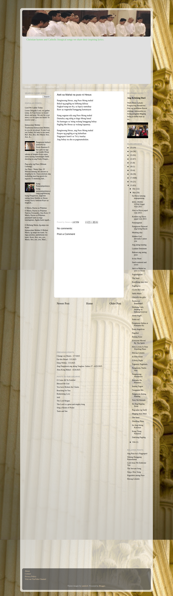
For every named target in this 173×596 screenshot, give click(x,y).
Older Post (115, 303)
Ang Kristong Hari (136, 98)
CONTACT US (52, 87)
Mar (134, 192)
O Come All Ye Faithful (66, 380)
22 (131, 159)
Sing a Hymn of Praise (65, 408)
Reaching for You (63, 390)
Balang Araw (137, 337)
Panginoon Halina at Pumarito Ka (140, 324)
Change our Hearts (64, 356)
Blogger (102, 586)
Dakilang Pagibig (139, 437)
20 (131, 166)
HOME (28, 87)
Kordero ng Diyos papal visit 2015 (139, 217)
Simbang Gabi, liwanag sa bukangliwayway (139, 309)
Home (89, 303)
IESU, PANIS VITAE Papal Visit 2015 (138, 204)
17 (131, 178)
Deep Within (62, 363)
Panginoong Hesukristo (137, 375)
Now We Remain (138, 400)
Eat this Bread (62, 359)
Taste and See (62, 411)
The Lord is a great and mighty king (71, 404)
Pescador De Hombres (137, 381)
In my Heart (137, 258)
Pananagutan (137, 223)
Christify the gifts (139, 297)
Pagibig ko (136, 286)
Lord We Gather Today (34, 108)
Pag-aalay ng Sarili (139, 410)
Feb (134, 442)
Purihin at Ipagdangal (137, 302)
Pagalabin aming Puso (135, 475)
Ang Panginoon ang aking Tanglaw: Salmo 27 (75, 366)
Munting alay (137, 232)
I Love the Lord (138, 290)
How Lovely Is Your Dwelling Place (140, 348)
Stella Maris (137, 293)
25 (131, 148)
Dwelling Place (138, 421)
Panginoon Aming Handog (139, 395)
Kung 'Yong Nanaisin (136, 432)
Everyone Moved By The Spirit (139, 341)
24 (131, 151)
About (27, 571)
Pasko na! (136, 319)
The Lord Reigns (63, 401)
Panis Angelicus (138, 329)
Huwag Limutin (138, 353)
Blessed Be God (63, 384)
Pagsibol (135, 333)
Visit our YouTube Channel (35, 579)
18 (131, 174)
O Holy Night (137, 360)
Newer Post (63, 303)
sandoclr (85, 586)
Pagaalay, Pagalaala (139, 364)
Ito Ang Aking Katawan (137, 426)
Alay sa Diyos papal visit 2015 (140, 211)
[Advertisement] (86, 62)
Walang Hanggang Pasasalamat (134, 458)
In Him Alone (137, 357)
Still (58, 397)
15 (131, 185)
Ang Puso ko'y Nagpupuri (137, 453)
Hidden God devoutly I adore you (139, 238)
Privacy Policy (30, 576)
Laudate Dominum (139, 248)
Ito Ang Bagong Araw (138, 405)
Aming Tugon (137, 386)
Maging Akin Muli (139, 414)
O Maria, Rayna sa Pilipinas (36, 208)
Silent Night (137, 316)
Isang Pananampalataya (43, 185)
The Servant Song (134, 468)
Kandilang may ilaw (140, 282)
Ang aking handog (139, 245)
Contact (28, 574)
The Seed (135, 278)
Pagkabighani (137, 274)
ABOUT (38, 87)
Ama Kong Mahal (64, 370)
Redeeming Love (63, 394)
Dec (134, 189)
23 (131, 155)
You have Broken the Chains (68, 387)
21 (131, 163)
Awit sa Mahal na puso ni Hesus (139, 269)
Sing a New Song (134, 472)
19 (131, 170)
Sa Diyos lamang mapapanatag (138, 197)
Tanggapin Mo (137, 390)
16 (131, 182)
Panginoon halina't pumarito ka (43, 143)
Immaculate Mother (32, 125)
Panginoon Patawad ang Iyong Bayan (139, 227)
